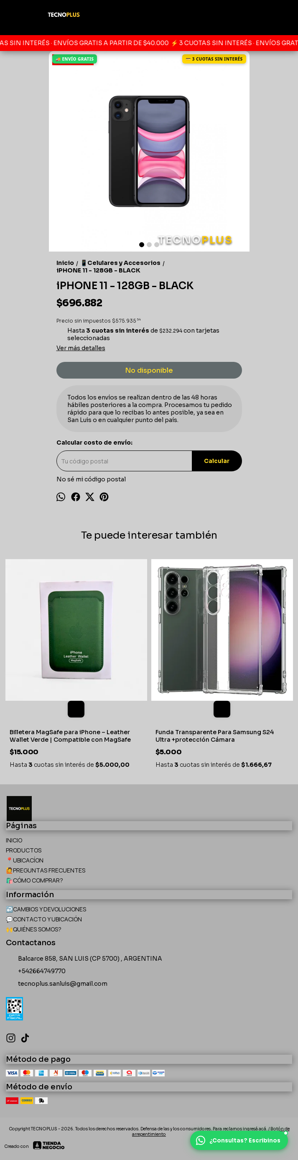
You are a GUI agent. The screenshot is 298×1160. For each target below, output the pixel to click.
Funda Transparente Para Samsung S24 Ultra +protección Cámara (214, 735)
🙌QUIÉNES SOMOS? (33, 929)
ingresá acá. (255, 1129)
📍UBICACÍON (24, 860)
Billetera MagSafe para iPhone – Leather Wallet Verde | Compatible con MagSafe (70, 735)
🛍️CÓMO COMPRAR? (34, 880)
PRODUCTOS (23, 850)
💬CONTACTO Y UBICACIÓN (44, 919)
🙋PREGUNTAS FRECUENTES (45, 870)
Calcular (216, 461)
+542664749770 (36, 972)
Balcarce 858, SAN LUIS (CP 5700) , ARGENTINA (84, 959)
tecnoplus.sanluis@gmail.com (56, 984)
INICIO (14, 840)
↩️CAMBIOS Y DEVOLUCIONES (46, 909)
